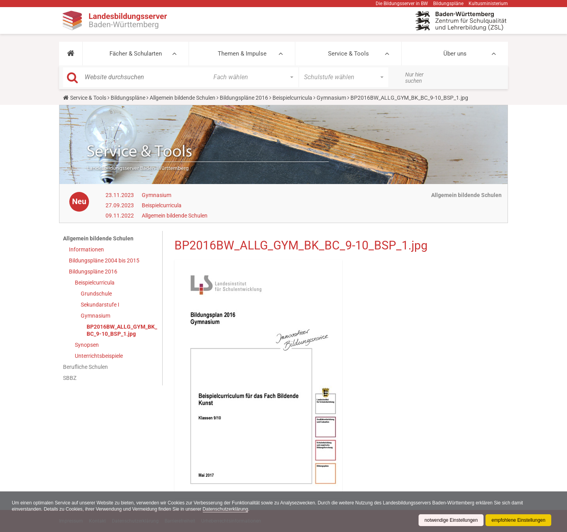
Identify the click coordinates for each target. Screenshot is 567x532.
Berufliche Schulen (85, 367)
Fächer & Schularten (135, 53)
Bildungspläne (448, 3)
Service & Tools (348, 53)
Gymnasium (331, 98)
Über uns (455, 53)
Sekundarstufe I (100, 304)
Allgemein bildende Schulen (182, 98)
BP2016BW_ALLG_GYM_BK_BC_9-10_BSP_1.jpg (122, 330)
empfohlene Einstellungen (518, 520)
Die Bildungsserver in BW (402, 3)
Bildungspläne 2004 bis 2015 (104, 260)
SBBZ (69, 378)
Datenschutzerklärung (228, 509)
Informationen (86, 249)
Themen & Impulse (242, 53)
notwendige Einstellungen (450, 520)
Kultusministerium (488, 3)
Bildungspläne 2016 (244, 98)
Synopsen (87, 345)
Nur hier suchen (414, 77)
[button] (70, 54)
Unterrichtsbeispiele (99, 356)
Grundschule (96, 293)
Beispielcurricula (292, 98)
